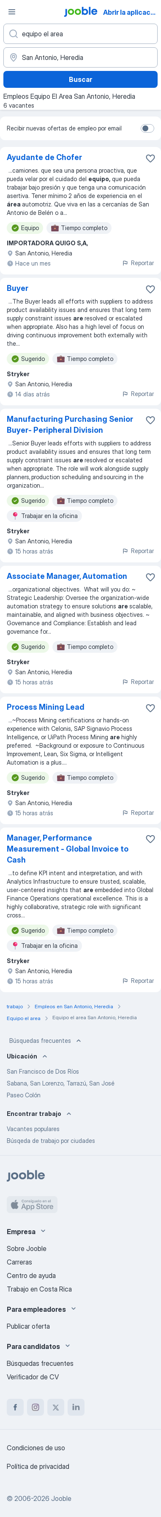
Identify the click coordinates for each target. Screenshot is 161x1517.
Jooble (61, 1498)
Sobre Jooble (26, 1248)
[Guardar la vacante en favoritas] (150, 158)
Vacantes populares (33, 1128)
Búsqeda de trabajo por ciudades (51, 1140)
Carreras (19, 1262)
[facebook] (15, 1407)
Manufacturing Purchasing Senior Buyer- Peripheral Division (70, 424)
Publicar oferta (28, 1326)
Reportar (138, 262)
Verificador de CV (33, 1377)
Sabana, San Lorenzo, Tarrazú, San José (61, 1083)
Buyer (17, 288)
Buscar (80, 79)
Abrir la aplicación (131, 12)
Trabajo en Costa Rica (39, 1289)
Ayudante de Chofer (44, 157)
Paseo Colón (24, 1095)
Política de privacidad (38, 1466)
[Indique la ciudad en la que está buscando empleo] (80, 57)
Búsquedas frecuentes (46, 1041)
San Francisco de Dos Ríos (43, 1071)
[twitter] (55, 1407)
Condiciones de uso (36, 1448)
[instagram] (35, 1407)
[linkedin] (76, 1407)
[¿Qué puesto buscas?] (80, 34)
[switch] (147, 128)
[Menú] (11, 11)
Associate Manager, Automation (67, 576)
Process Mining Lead (46, 707)
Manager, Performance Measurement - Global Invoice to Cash (67, 848)
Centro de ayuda (31, 1275)
